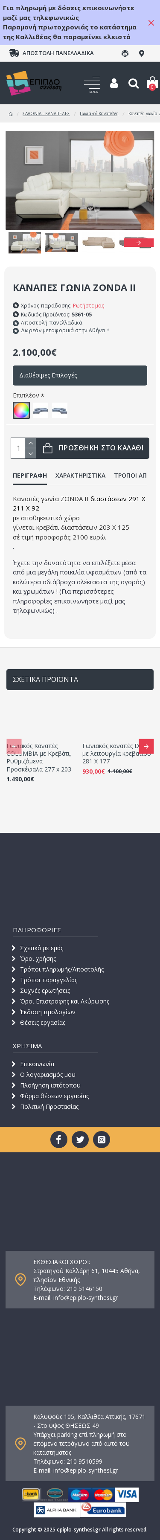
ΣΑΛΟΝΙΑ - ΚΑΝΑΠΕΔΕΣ (46, 113)
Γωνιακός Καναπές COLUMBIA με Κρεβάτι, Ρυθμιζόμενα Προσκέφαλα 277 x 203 (38, 757)
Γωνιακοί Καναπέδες (99, 113)
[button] (139, 242)
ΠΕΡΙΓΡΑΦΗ (30, 475)
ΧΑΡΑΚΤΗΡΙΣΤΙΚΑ (80, 475)
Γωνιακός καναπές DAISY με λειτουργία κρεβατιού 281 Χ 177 (116, 753)
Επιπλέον (26, 395)
